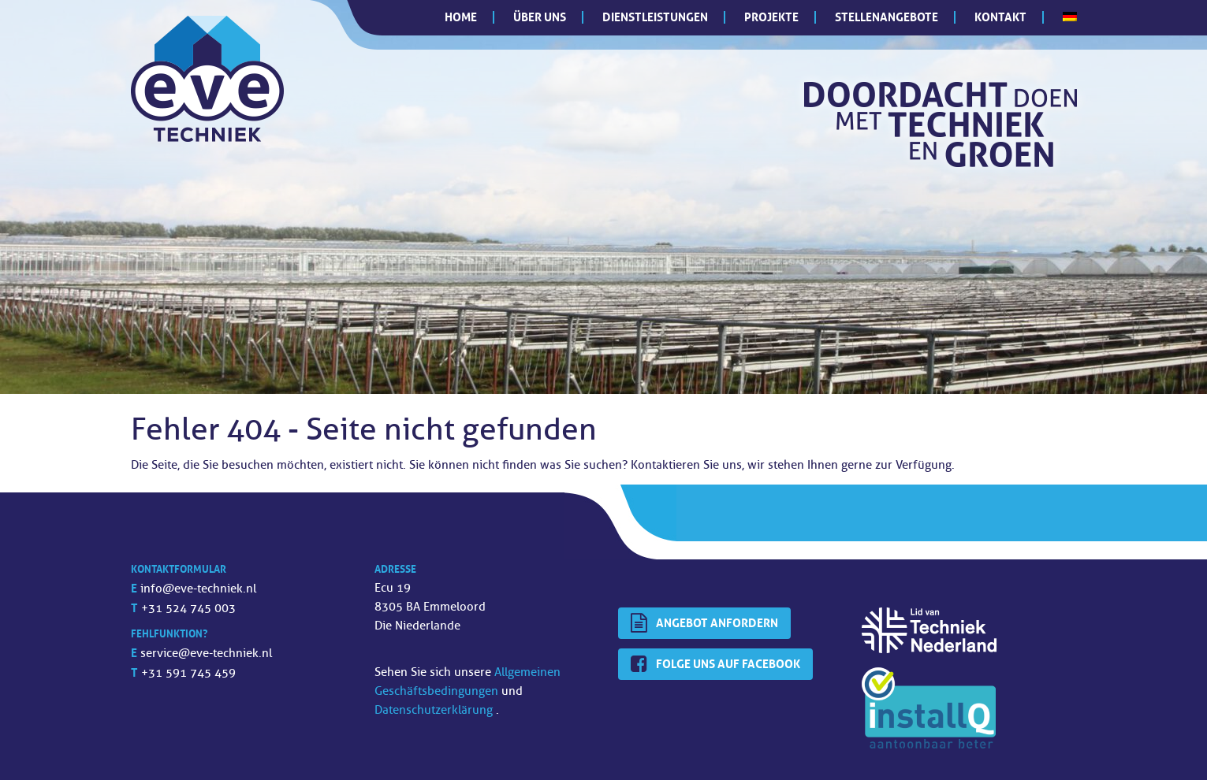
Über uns (539, 16)
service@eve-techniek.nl (206, 653)
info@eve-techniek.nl (198, 588)
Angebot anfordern (704, 623)
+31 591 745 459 (188, 673)
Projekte (771, 16)
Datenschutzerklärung (435, 710)
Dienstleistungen (655, 16)
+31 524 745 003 (188, 608)
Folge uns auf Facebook (715, 664)
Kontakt (1000, 16)
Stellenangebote (886, 16)
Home (461, 16)
